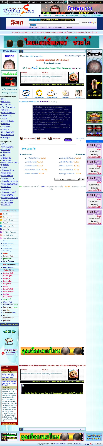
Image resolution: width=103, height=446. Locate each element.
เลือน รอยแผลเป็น (8, 226)
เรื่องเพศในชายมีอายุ (69, 170)
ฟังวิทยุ (4, 144)
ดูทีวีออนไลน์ (6, 152)
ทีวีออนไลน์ (5, 150)
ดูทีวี (3, 155)
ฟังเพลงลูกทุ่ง (6, 189)
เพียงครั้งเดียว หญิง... (69, 162)
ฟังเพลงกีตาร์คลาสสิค (9, 181)
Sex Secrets (7, 246)
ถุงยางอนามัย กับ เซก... (70, 158)
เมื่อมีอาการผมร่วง (8, 113)
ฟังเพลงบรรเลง (7, 176)
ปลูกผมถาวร (6, 126)
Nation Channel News (9, 162)
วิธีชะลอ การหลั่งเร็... (69, 166)
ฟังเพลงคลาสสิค (7, 178)
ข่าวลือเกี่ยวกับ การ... (36, 158)
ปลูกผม (4, 118)
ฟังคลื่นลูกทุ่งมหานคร (9, 198)
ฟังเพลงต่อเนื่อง (7, 200)
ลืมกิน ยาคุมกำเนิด (35, 174)
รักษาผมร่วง (5, 102)
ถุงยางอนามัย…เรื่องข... (36, 170)
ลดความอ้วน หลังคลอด (10, 238)
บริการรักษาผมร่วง (8, 107)
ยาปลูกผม (5, 129)
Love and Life (7, 248)
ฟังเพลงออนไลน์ (7, 170)
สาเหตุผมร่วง (6, 115)
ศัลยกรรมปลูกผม (7, 121)
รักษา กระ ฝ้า (7, 217)
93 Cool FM (5, 205)
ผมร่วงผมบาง (6, 104)
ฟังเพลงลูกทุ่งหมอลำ (9, 192)
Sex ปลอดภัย (29, 148)
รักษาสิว (5, 214)
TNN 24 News (6, 160)
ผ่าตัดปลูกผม (6, 137)
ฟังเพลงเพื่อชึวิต (7, 195)
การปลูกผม (5, 124)
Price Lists (6, 241)
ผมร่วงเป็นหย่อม (7, 135)
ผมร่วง (3, 99)
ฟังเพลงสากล (6, 173)
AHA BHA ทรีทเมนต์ (9, 232)
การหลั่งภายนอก (34, 162)
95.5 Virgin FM (7, 203)
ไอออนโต (6, 229)
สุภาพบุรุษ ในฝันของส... (70, 174)
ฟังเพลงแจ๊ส (6, 187)
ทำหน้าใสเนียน (7, 223)
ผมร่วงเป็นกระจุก (7, 132)
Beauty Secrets (8, 243)
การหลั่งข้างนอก (34, 166)
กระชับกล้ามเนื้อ (8, 235)
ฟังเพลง (4, 167)
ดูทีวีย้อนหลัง (6, 158)
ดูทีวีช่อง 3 (5, 165)
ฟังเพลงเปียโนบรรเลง (9, 184)
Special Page (7, 251)
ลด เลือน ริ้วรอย (8, 220)
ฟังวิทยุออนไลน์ (7, 147)
